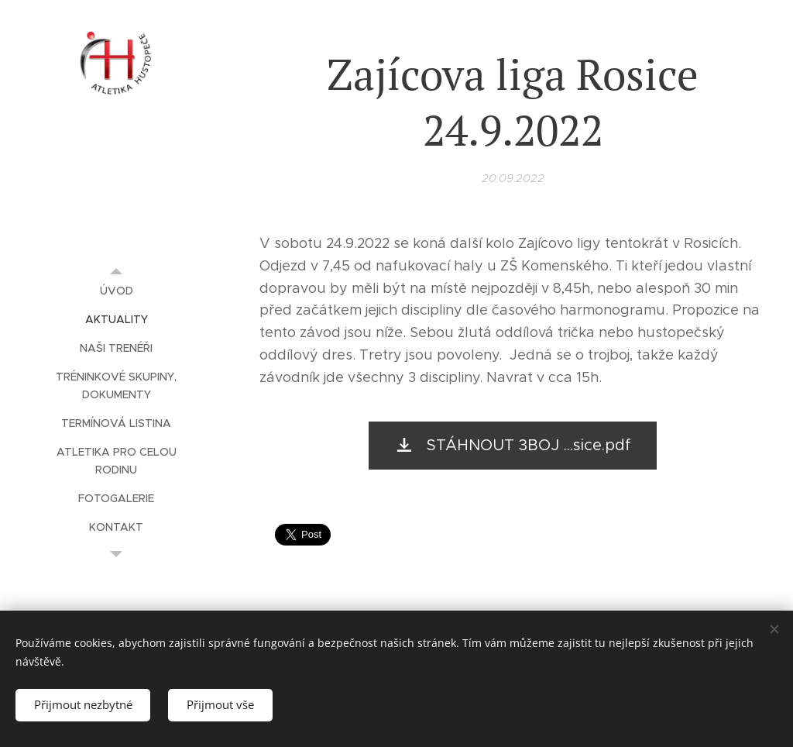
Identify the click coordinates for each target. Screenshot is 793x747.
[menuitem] (116, 291)
